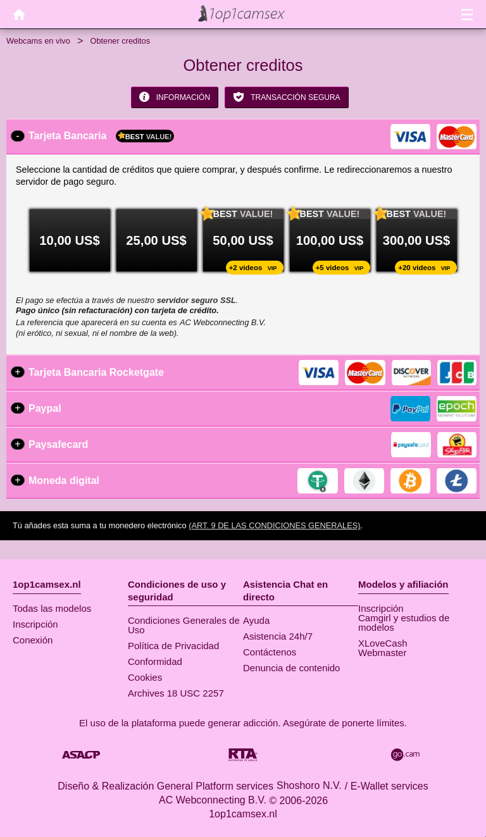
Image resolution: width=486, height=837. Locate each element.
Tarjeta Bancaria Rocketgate (96, 372)
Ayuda (256, 620)
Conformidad (155, 661)
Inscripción (35, 624)
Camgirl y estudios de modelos (403, 622)
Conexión (33, 640)
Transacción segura (286, 97)
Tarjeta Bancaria (101, 136)
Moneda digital (63, 480)
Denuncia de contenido (291, 667)
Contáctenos (269, 652)
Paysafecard (58, 444)
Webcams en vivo (38, 41)
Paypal (44, 408)
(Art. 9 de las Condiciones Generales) (274, 525)
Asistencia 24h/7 (278, 636)
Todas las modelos (52, 608)
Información (174, 97)
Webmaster (382, 652)
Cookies (145, 677)
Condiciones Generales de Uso (184, 625)
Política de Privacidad (173, 645)
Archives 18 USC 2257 (176, 693)
